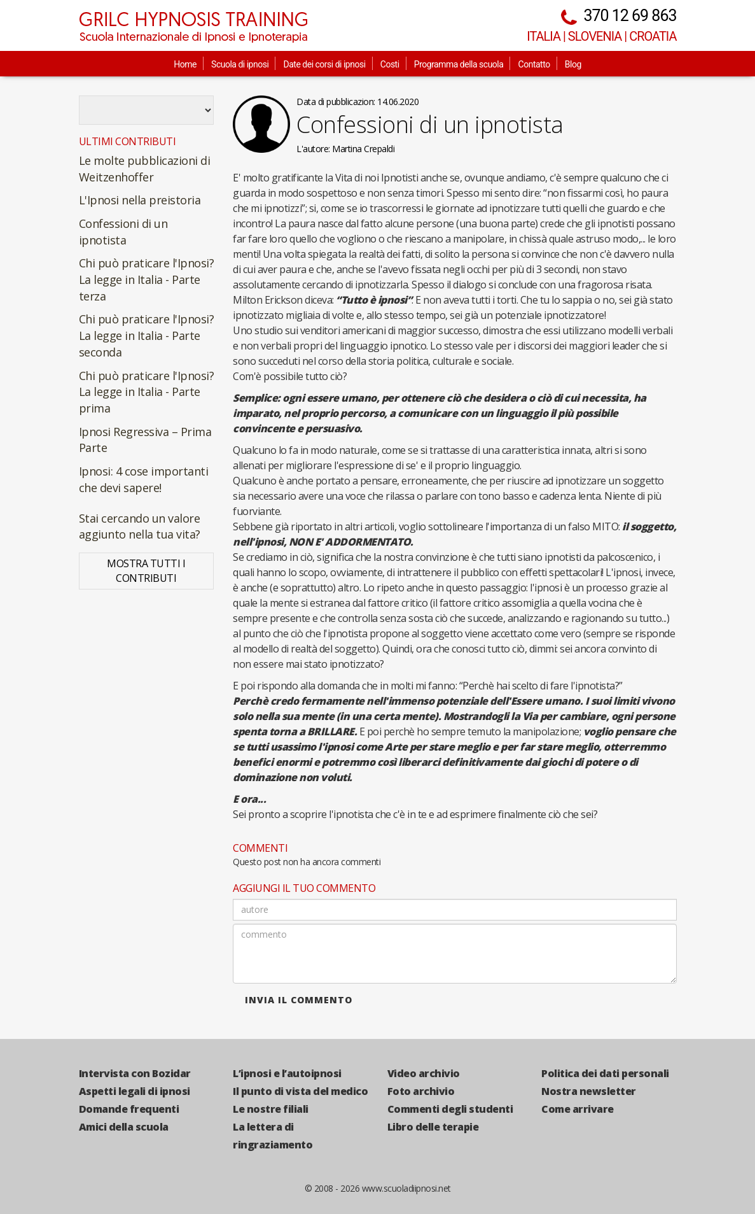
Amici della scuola (124, 1127)
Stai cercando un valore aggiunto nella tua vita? (139, 526)
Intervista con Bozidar (135, 1073)
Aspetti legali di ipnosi (134, 1091)
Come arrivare (577, 1109)
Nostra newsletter (588, 1091)
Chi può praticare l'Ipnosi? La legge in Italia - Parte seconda (146, 335)
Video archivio (423, 1073)
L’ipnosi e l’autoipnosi (287, 1073)
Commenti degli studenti (450, 1109)
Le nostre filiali (270, 1109)
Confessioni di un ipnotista (123, 232)
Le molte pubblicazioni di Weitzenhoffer (145, 169)
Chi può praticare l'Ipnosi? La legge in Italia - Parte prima (146, 392)
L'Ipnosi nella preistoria (140, 200)
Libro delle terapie (433, 1127)
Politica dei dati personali (605, 1073)
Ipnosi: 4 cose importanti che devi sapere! (144, 479)
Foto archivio (421, 1091)
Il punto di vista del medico (300, 1091)
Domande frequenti (129, 1109)
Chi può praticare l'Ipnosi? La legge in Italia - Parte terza (146, 279)
